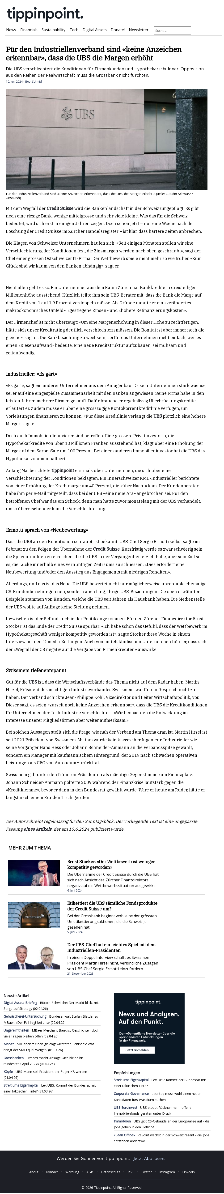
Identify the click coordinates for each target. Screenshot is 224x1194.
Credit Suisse (60, 208)
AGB (89, 1172)
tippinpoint (63, 470)
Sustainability (53, 29)
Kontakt (52, 1172)
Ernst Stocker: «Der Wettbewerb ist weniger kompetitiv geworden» (111, 864)
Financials (29, 29)
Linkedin (188, 1172)
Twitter (146, 1172)
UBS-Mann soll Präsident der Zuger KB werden (45, 1071)
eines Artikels (37, 829)
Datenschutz (110, 1172)
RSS (131, 1172)
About (33, 1172)
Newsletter (138, 29)
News (11, 29)
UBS (157, 416)
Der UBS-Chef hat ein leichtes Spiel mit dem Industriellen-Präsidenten (111, 947)
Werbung (72, 1172)
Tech (74, 29)
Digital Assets (95, 29)
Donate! (118, 29)
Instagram (167, 1172)
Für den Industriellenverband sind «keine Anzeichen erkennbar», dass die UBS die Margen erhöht (94, 53)
